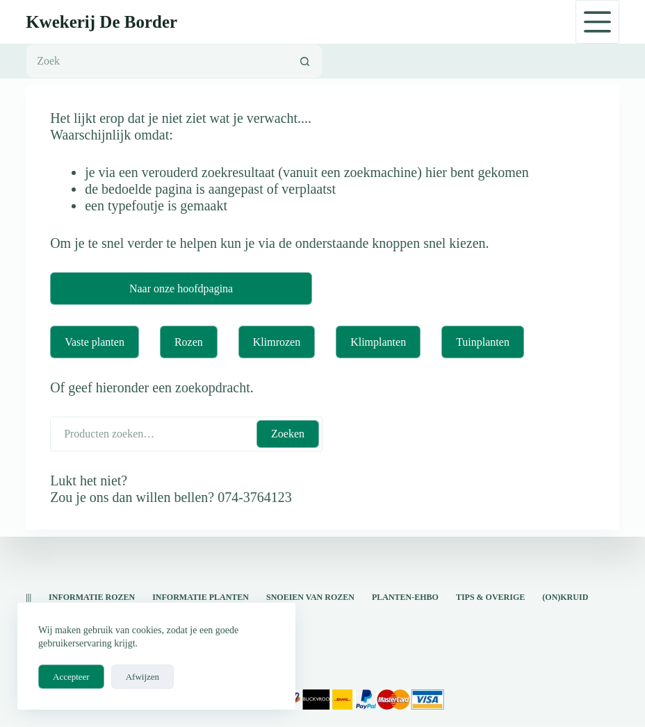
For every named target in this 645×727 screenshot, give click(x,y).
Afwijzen (142, 676)
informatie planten (200, 597)
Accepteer (71, 676)
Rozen (188, 342)
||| (28, 597)
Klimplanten (378, 342)
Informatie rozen (92, 597)
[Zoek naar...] (157, 61)
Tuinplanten (482, 342)
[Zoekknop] (305, 61)
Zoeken (287, 434)
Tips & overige (490, 597)
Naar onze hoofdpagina (181, 288)
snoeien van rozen (310, 597)
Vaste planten (94, 342)
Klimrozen (276, 342)
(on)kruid (565, 597)
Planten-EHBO (405, 597)
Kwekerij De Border (101, 21)
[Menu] (597, 22)
